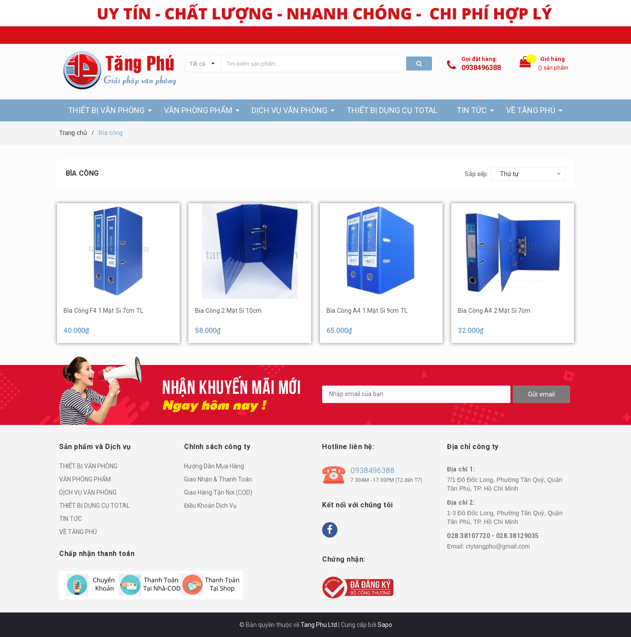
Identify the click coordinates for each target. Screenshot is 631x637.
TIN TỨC (70, 518)
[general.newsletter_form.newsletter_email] (416, 394)
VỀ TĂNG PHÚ (78, 531)
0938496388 (481, 68)
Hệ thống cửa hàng (548, 35)
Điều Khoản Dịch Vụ (210, 505)
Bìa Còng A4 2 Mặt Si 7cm (494, 310)
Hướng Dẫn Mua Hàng (214, 466)
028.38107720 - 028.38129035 (493, 535)
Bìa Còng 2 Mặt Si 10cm (228, 310)
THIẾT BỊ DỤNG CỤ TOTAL (94, 505)
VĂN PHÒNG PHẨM (85, 479)
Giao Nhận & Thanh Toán (218, 479)
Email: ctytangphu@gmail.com (182, 35)
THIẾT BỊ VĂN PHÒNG (88, 466)
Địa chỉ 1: (461, 469)
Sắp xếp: (476, 173)
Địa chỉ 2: (461, 502)
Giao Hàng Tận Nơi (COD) (218, 492)
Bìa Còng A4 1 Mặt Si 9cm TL (367, 310)
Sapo (385, 624)
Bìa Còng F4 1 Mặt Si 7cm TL (103, 310)
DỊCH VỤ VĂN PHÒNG (88, 492)
